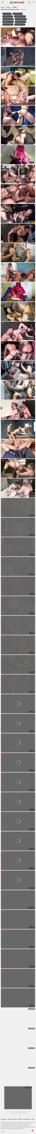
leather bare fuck (7, 16)
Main (2, 7)
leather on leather (7, 24)
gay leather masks (8, 19)
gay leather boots (19, 24)
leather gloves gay (20, 21)
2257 (33, 1119)
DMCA (20, 1119)
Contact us (4, 1119)
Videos (8, 7)
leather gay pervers (20, 16)
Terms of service (12, 1119)
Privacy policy (26, 1119)
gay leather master (8, 21)
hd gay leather (7, 13)
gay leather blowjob (21, 19)
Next (27, 1112)
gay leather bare (17, 13)
